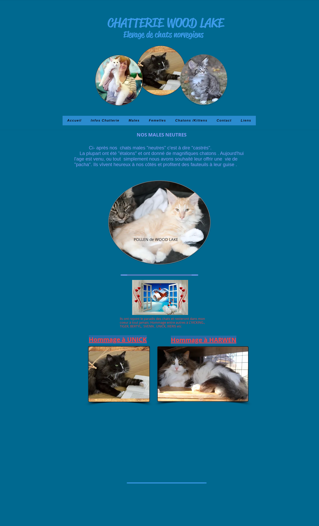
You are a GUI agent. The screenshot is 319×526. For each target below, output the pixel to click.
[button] (134, 120)
